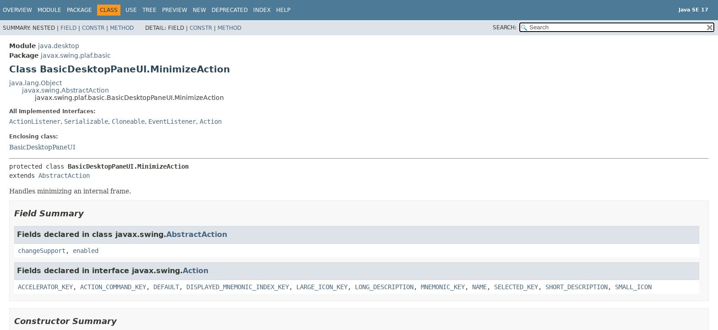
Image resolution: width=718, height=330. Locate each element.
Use (131, 10)
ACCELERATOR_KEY (45, 287)
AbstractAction (64, 175)
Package (79, 10)
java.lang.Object (35, 83)
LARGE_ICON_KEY (322, 287)
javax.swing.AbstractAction (65, 90)
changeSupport (41, 250)
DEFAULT (166, 287)
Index (262, 10)
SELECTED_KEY (516, 287)
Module (49, 10)
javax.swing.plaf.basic (76, 55)
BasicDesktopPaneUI (42, 147)
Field (68, 28)
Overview (17, 10)
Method (122, 28)
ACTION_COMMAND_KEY (113, 287)
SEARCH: (505, 27)
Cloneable (128, 121)
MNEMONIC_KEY (443, 287)
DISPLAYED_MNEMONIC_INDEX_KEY (237, 287)
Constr (93, 28)
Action (211, 121)
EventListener (172, 121)
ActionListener (34, 121)
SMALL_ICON (633, 287)
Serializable (86, 121)
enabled (85, 250)
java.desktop (58, 46)
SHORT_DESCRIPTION (576, 287)
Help (283, 10)
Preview (174, 10)
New (199, 10)
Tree (149, 10)
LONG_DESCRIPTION (384, 287)
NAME (479, 287)
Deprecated (230, 10)
